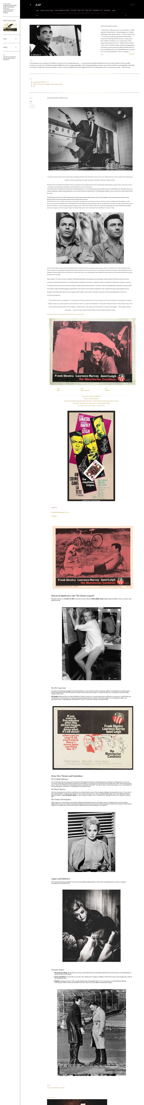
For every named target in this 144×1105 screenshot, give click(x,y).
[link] (55, 389)
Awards (66, 401)
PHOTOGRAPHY (106, 10)
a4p (38, 5)
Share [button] (102, 54)
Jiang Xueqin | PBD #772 (41, 82)
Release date (85, 396)
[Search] (132, 5)
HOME (36, 10)
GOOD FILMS (87, 10)
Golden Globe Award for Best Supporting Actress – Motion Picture (84, 401)
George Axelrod (100, 405)
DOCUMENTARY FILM (96, 10)
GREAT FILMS (79, 10)
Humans (112, 10)
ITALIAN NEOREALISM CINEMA (61, 10)
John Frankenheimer (93, 398)
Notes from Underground (109, 26)
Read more (132, 54)
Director (86, 398)
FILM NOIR (72, 10)
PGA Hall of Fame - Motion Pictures (110, 401)
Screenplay (81, 405)
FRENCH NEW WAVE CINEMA (45, 10)
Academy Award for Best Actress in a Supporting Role (93, 403)
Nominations (76, 403)
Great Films (32, 107)
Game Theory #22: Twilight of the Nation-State (47, 84)
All (34, 86)
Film (31, 103)
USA (99, 396)
